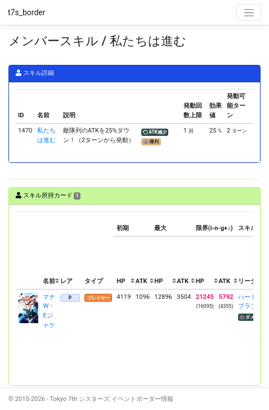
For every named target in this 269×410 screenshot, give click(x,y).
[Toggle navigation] (248, 12)
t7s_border (27, 12)
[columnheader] (28, 251)
